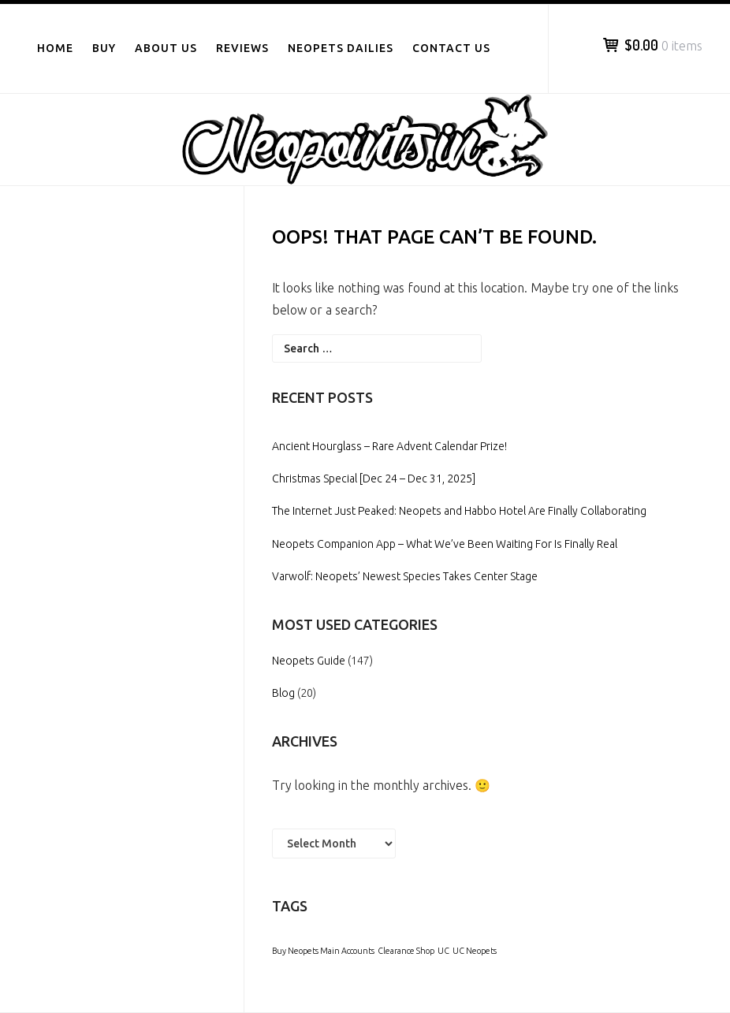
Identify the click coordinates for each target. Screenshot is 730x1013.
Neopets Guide (308, 660)
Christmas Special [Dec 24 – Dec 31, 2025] (373, 478)
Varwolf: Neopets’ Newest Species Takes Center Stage (405, 576)
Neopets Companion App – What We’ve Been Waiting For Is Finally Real (444, 544)
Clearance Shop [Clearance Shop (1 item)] (406, 950)
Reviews (242, 48)
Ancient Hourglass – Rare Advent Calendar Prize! (389, 446)
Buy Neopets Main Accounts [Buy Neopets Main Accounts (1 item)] (323, 950)
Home (55, 48)
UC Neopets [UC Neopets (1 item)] (475, 950)
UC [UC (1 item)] (443, 950)
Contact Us (451, 48)
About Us (166, 48)
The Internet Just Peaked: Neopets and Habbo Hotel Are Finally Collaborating (459, 511)
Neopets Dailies (340, 48)
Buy (104, 48)
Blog (283, 693)
